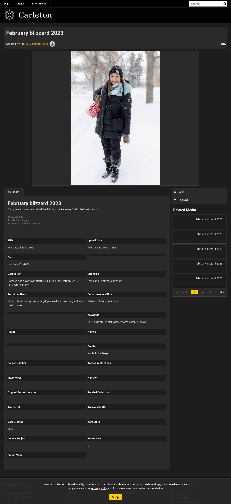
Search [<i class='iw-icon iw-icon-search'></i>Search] (225, 3)
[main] (115, 250)
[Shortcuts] (223, 43)
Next (220, 292)
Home (21, 3)
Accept (116, 497)
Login (179, 191)
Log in (7, 3)
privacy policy (99, 488)
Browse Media (39, 3)
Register (181, 199)
